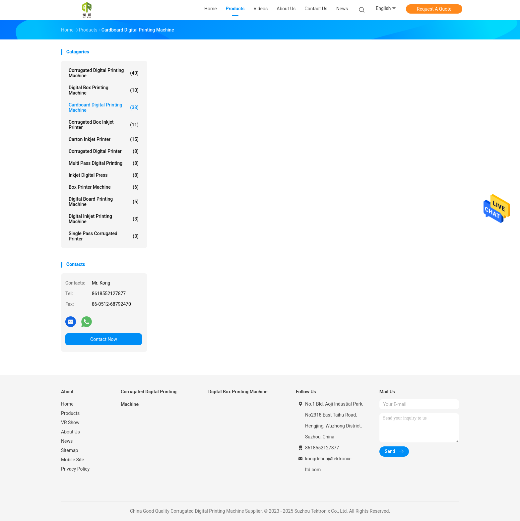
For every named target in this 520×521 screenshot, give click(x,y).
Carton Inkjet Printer (104, 139)
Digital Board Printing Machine (104, 201)
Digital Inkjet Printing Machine (104, 219)
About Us (70, 431)
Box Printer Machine (104, 187)
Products (70, 413)
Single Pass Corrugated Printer (104, 236)
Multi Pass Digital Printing (104, 163)
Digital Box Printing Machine (104, 90)
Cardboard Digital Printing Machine (104, 107)
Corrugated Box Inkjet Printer (104, 124)
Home (67, 404)
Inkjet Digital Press (104, 175)
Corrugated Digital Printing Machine (104, 73)
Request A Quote (434, 9)
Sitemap (69, 450)
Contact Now (103, 339)
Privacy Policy (75, 469)
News (67, 441)
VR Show (70, 422)
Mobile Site (72, 459)
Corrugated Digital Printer (104, 151)
